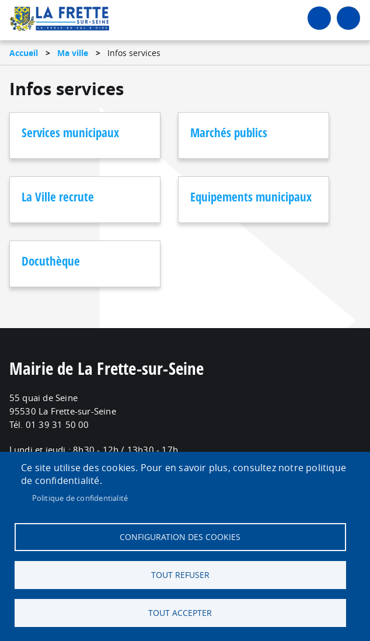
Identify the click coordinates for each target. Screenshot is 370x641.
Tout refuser (180, 575)
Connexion (319, 18)
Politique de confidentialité (80, 498)
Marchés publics (228, 132)
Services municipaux (70, 132)
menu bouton (348, 18)
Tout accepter (180, 613)
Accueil (23, 52)
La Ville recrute (58, 197)
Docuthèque (51, 261)
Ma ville (72, 52)
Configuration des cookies (180, 537)
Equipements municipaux (251, 197)
